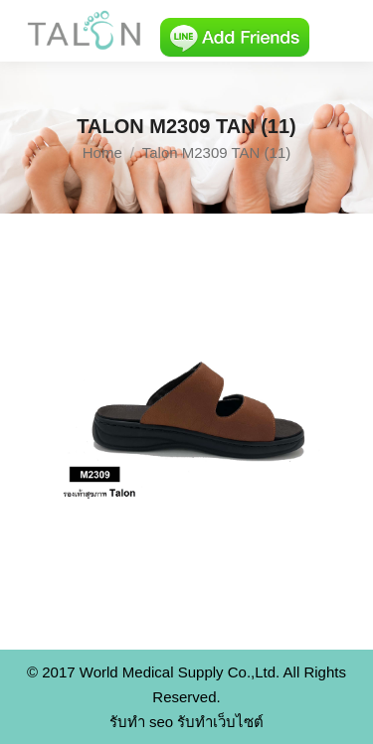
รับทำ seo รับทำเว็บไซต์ (187, 721)
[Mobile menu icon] (341, 31)
